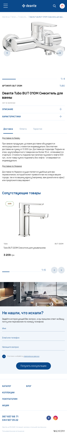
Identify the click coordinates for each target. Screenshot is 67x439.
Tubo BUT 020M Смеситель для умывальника (25, 248)
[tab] (8, 130)
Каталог (6, 386)
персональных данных (31, 356)
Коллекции (8, 392)
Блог (28, 386)
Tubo (62, 86)
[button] (7, 53)
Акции (5, 405)
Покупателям (9, 399)
